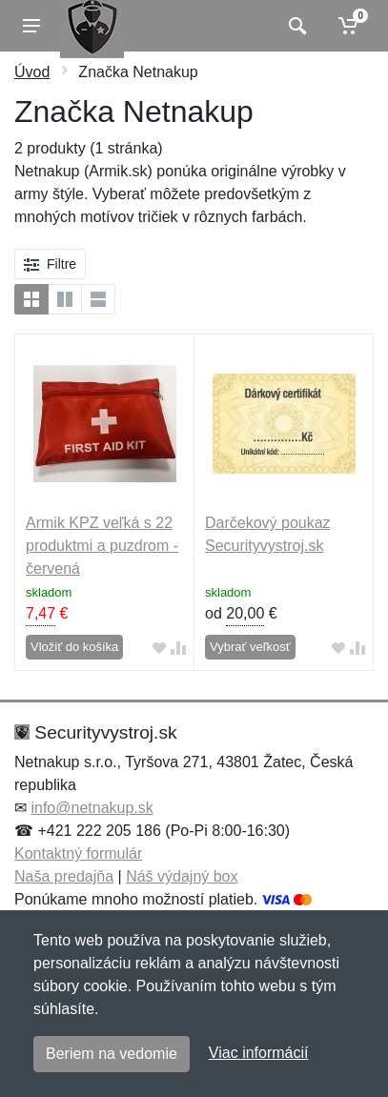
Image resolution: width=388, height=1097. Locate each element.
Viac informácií (259, 1053)
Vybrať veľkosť (250, 647)
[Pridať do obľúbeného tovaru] (159, 648)
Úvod (32, 72)
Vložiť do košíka (74, 647)
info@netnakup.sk (92, 808)
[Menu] (31, 26)
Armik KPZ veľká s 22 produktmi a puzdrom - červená (102, 546)
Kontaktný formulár (78, 853)
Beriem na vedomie (111, 1054)
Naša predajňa (63, 876)
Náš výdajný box (181, 876)
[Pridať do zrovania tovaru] (178, 648)
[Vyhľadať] (295, 26)
